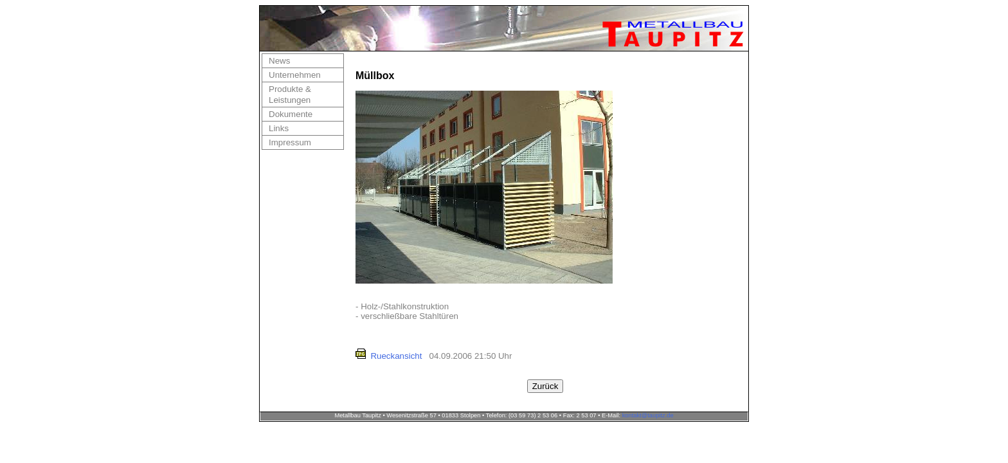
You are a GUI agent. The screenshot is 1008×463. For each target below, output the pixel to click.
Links (279, 128)
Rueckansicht (396, 356)
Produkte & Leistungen (290, 94)
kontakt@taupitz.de (648, 415)
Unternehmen (295, 75)
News (279, 61)
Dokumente (290, 114)
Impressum (290, 142)
